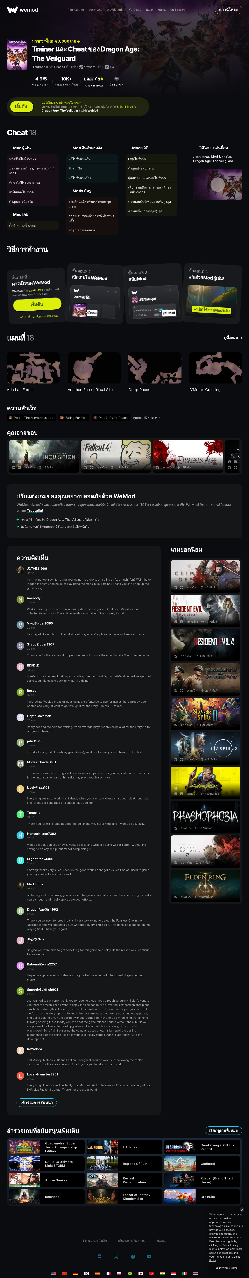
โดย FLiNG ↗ (117, 84)
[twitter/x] (116, 1257)
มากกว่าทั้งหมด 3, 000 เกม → (56, 41)
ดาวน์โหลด (228, 9)
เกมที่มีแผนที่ (114, 9)
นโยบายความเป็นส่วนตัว (131, 1240)
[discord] (99, 1257)
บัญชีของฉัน (177, 9)
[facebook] (133, 1257)
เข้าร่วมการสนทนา (37, 1102)
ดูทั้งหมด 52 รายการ (145, 417)
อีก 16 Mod (126, 106)
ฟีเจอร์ (149, 9)
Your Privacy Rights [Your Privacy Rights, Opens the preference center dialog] (226, 1267)
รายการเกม (95, 9)
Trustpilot (35, 510)
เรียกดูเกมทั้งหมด (223, 1130)
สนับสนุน (161, 1240)
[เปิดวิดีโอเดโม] (217, 184)
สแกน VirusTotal (94, 85)
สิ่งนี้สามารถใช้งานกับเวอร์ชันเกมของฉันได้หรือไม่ (55, 527)
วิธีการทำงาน (76, 9)
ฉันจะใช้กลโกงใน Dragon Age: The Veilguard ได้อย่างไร (60, 520)
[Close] (242, 1209)
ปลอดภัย (93, 79)
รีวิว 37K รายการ (41, 84)
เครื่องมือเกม (133, 9)
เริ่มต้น (21, 106)
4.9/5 (41, 79)
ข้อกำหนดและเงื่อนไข (95, 1240)
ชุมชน (162, 9)
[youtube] (149, 1257)
